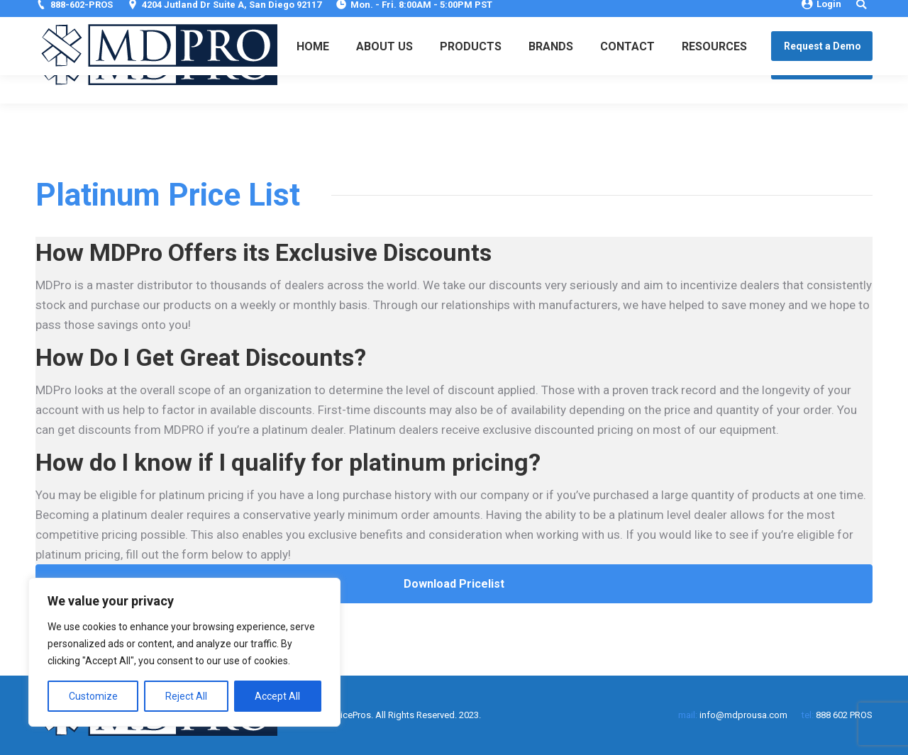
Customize (93, 696)
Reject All (186, 696)
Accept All (277, 696)
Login (821, 12)
